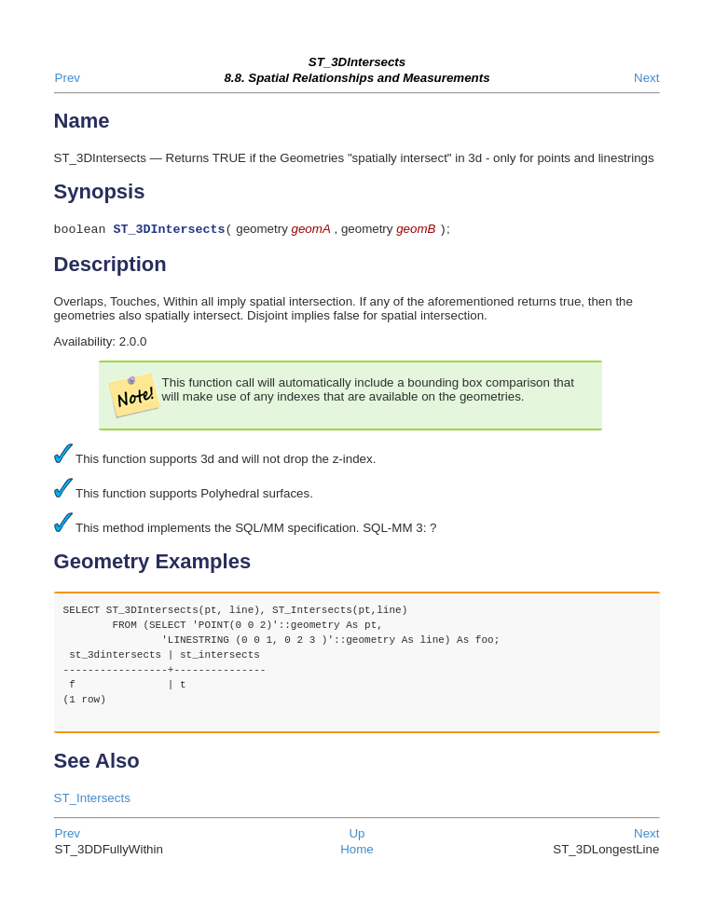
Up (356, 835)
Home (357, 851)
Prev (67, 78)
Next (646, 78)
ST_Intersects (92, 800)
